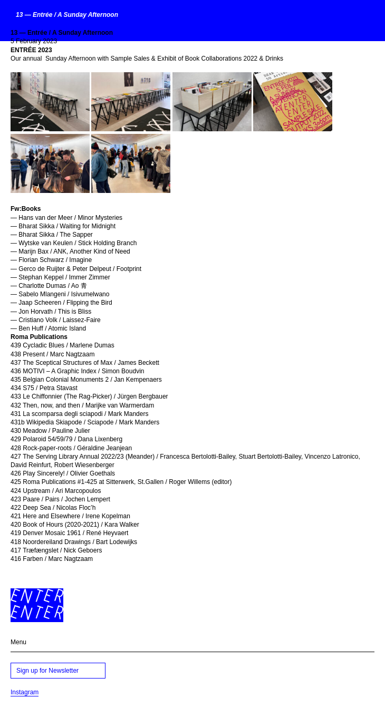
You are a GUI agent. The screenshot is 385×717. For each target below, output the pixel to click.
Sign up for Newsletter (47, 670)
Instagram (24, 692)
